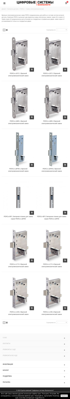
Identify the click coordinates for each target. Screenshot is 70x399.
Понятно (64, 396)
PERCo (22, 9)
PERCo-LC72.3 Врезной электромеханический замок (18, 265)
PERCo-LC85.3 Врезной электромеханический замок (18, 313)
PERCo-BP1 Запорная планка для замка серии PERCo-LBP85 (18, 218)
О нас (5, 337)
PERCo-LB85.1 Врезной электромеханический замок (18, 122)
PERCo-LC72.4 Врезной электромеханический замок (51, 265)
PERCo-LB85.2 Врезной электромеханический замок (51, 122)
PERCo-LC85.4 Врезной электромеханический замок (51, 313)
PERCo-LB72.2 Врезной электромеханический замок (51, 74)
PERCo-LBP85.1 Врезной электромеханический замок (18, 170)
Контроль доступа (12, 9)
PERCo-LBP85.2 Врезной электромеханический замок (51, 170)
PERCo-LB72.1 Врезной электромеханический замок (18, 74)
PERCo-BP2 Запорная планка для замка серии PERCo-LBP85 (51, 218)
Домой (4, 9)
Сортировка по (51, 30)
